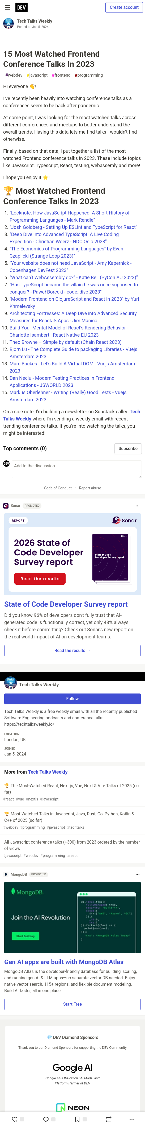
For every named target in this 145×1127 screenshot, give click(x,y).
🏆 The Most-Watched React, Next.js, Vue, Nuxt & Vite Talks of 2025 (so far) (72, 792)
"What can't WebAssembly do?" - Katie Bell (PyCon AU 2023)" (74, 277)
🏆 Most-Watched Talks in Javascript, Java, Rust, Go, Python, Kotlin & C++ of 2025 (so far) (72, 820)
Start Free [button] (72, 1004)
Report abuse (90, 488)
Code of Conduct (58, 488)
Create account (124, 7)
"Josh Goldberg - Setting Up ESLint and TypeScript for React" (73, 227)
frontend (61, 75)
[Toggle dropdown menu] (137, 506)
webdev (14, 75)
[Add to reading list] (80, 1119)
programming (89, 75)
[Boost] (109, 1119)
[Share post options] (132, 1119)
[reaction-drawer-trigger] (18, 1119)
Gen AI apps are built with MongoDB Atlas (63, 962)
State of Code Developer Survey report (66, 604)
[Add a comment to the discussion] (77, 469)
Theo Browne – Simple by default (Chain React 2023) (66, 342)
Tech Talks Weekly (34, 21)
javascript (37, 75)
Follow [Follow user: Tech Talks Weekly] (72, 698)
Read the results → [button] (72, 650)
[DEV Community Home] (21, 7)
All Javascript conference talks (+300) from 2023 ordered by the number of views (72, 849)
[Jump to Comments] (49, 1119)
